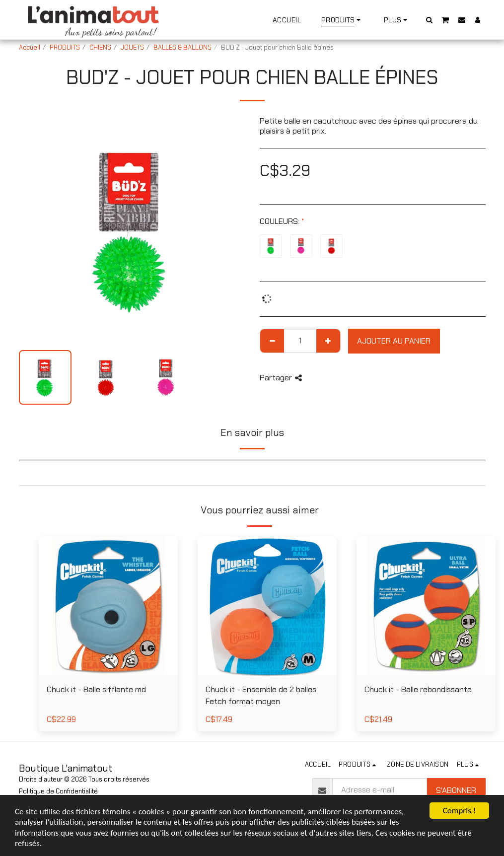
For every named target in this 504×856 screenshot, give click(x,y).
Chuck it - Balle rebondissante (418, 689)
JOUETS (132, 47)
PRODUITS (65, 47)
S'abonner (456, 790)
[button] (429, 19)
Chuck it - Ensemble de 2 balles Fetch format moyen (261, 695)
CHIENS (100, 47)
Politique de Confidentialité (58, 791)
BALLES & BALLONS (182, 47)
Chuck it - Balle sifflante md (96, 689)
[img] (267, 606)
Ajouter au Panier (394, 341)
